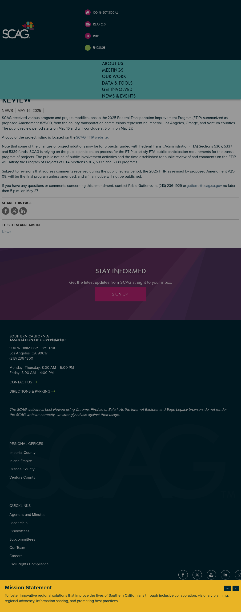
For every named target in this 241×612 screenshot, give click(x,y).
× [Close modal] (236, 588)
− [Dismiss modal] (227, 588)
